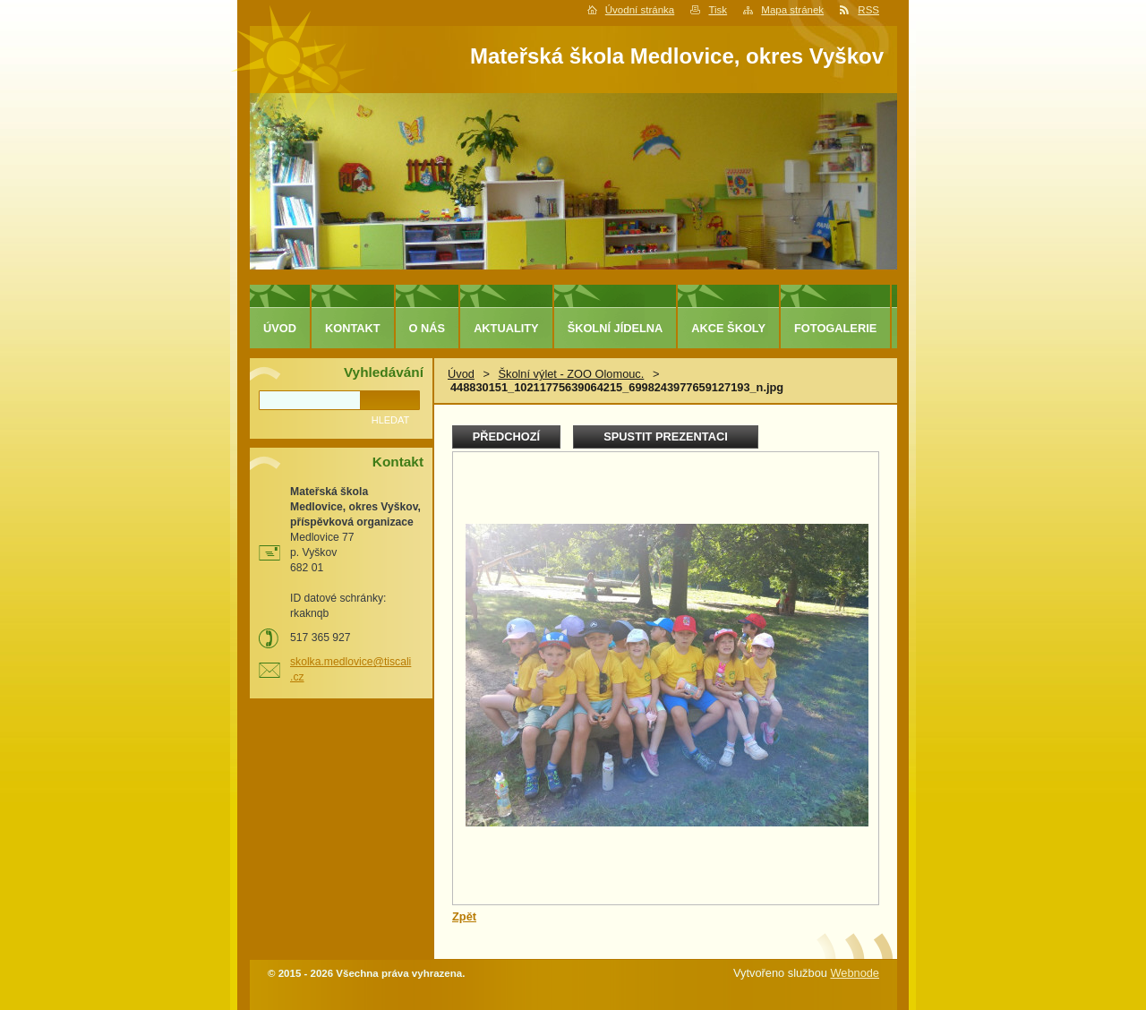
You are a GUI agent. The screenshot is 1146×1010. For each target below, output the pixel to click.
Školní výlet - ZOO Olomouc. (571, 374)
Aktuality (506, 328)
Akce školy (728, 328)
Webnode (854, 973)
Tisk (717, 9)
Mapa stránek (792, 9)
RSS (868, 9)
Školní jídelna (615, 328)
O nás (427, 328)
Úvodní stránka (639, 9)
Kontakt (353, 328)
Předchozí (506, 436)
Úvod (461, 374)
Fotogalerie (835, 328)
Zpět (464, 916)
